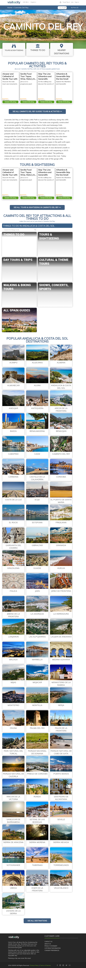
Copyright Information (53, 948)
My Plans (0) (74, 7)
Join (72, 2)
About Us (48, 944)
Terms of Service (45, 965)
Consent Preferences (52, 950)
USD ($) (26, 2)
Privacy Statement (51, 946)
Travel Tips (66, 2)
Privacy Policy (34, 965)
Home (9, 7)
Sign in (77, 2)
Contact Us (48, 941)
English (33, 2)
